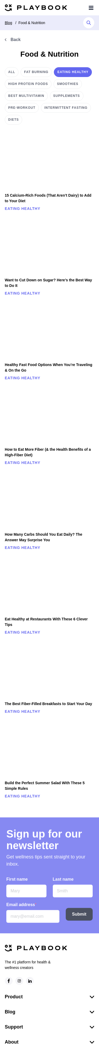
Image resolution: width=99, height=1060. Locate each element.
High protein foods (28, 84)
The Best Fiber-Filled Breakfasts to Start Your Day (48, 704)
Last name (63, 881)
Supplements (66, 96)
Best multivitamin (26, 96)
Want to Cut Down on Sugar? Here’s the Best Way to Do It (48, 283)
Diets (13, 119)
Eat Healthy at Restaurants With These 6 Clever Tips (46, 622)
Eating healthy (72, 72)
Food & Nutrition (31, 23)
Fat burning (36, 72)
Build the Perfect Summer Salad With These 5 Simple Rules (45, 786)
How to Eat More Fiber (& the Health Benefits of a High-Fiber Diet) (48, 452)
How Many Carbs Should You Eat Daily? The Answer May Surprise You (43, 537)
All (11, 72)
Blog (8, 23)
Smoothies (67, 84)
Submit (79, 916)
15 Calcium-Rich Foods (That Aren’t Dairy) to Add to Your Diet (48, 198)
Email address (21, 907)
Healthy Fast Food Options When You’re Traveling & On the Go (48, 367)
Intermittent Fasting (65, 108)
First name (17, 881)
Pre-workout (21, 108)
